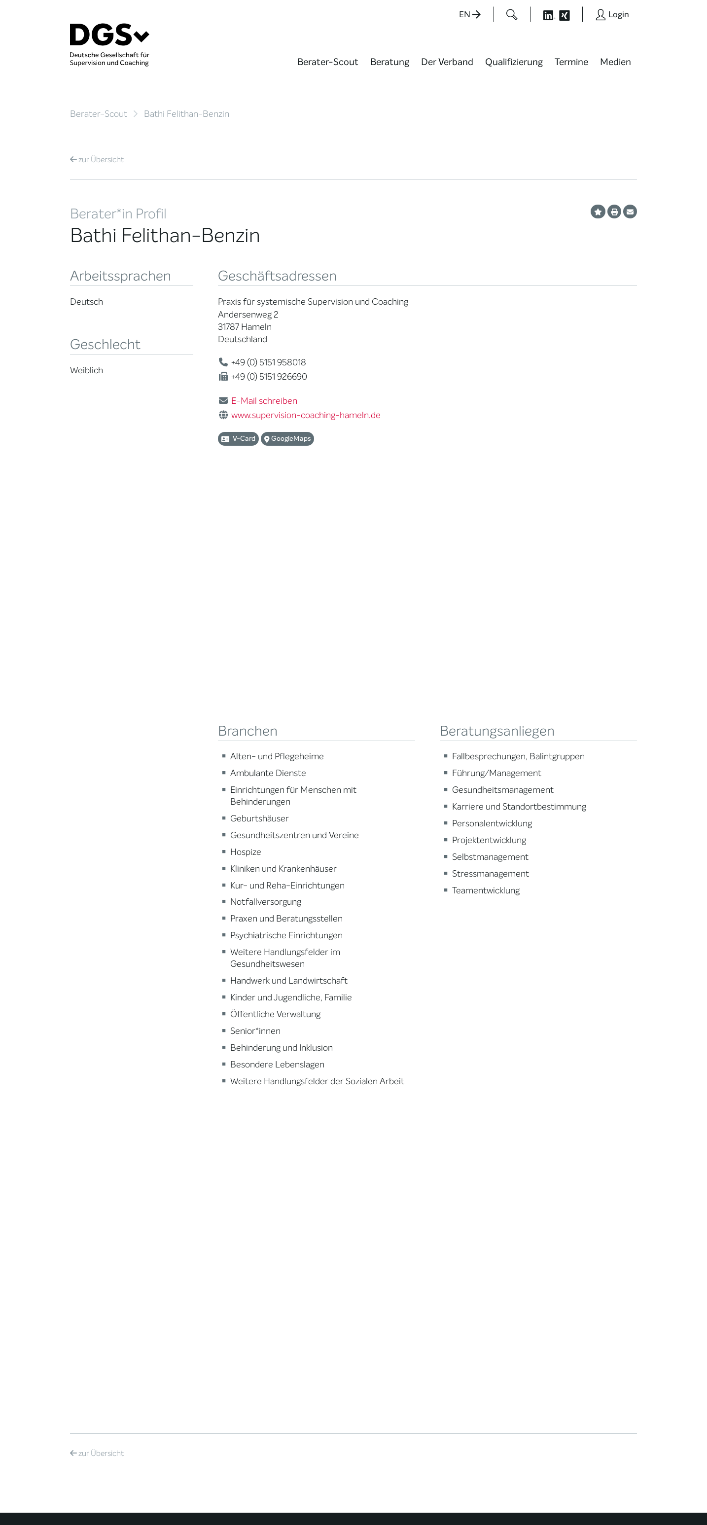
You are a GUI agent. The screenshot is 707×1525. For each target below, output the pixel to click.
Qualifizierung (514, 62)
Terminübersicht (295, 1076)
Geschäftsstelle (194, 1102)
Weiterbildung (290, 1033)
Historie (181, 1189)
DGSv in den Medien (399, 1058)
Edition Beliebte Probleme (392, 1106)
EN (470, 14)
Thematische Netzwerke (190, 1049)
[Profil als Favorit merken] (598, 211)
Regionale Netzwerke (203, 1065)
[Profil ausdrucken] (614, 211)
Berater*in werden (297, 1021)
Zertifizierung (92, 1096)
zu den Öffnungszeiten (310, 1373)
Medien (615, 62)
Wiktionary (383, 1046)
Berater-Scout (327, 62)
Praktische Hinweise (103, 1121)
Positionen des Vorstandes (390, 1074)
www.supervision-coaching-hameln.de (306, 415)
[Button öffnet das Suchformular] (512, 14)
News (375, 1021)
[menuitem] (327, 68)
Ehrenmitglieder (195, 1127)
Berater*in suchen (100, 1021)
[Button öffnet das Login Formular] (612, 14)
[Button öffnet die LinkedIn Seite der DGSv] (543, 14)
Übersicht (97, 159)
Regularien (186, 1176)
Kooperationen (193, 1152)
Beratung (389, 62)
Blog (373, 1033)
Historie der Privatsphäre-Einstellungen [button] (523, 1496)
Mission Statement (200, 1021)
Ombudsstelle (93, 1108)
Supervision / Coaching (92, 1068)
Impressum (618, 1488)
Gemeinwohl (189, 1139)
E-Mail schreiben (264, 401)
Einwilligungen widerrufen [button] (606, 1496)
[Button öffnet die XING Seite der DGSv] (569, 14)
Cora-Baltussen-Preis (205, 1164)
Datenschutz (569, 1488)
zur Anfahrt (289, 1353)
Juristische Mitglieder (204, 1078)
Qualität (83, 1084)
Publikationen (388, 1090)
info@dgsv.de (314, 1333)
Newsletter (384, 1122)
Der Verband (447, 62)
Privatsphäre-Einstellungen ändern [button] (430, 1496)
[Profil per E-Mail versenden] (630, 211)
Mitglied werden (195, 1033)
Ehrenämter (189, 1115)
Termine (571, 62)
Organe (181, 1090)
